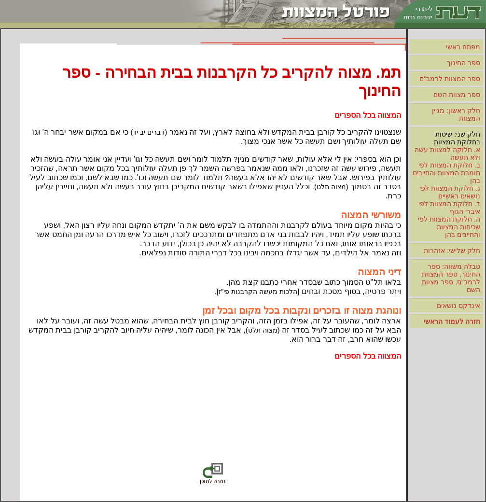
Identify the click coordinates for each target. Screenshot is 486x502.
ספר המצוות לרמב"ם (449, 79)
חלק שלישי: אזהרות (452, 250)
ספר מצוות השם (456, 94)
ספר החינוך (463, 63)
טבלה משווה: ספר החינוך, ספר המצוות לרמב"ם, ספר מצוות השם (451, 278)
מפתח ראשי (463, 47)
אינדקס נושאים (458, 305)
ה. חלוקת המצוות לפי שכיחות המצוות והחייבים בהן (449, 226)
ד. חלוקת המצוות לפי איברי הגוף (449, 207)
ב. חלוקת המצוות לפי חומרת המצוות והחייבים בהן (446, 172)
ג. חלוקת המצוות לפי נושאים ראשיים (449, 192)
